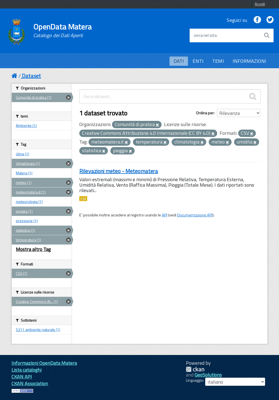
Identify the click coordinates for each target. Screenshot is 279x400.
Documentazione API (195, 215)
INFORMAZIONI (249, 61)
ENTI (198, 61)
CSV (83, 198)
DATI (179, 61)
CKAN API (21, 376)
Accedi (260, 4)
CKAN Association (29, 383)
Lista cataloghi (26, 370)
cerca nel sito (205, 35)
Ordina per (205, 113)
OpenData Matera (62, 30)
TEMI (218, 61)
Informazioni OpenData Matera (44, 363)
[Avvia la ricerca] (267, 35)
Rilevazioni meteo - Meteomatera (118, 171)
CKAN (195, 369)
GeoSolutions (208, 374)
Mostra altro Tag (33, 249)
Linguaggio (194, 380)
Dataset (31, 75)
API (164, 215)
